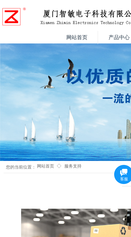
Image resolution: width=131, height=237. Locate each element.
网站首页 (45, 166)
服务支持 (73, 166)
